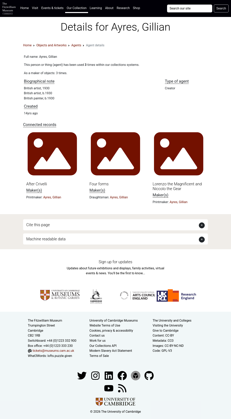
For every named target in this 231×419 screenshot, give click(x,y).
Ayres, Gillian (52, 197)
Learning (96, 8)
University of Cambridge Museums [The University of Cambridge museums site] (113, 320)
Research (123, 8)
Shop (136, 8)
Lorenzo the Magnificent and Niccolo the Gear (177, 186)
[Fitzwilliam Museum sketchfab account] (136, 375)
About (109, 8)
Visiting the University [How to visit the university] (168, 325)
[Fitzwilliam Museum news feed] (122, 388)
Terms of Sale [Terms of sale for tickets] (99, 356)
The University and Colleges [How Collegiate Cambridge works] (172, 320)
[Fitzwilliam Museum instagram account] (95, 375)
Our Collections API (103, 346)
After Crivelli (36, 184)
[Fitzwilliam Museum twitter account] (82, 375)
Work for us (97, 340)
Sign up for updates (115, 261)
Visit (35, 8)
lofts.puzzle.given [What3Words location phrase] (59, 356)
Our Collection (76, 8)
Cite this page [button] (38, 224)
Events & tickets (52, 8)
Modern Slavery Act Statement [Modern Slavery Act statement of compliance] (110, 351)
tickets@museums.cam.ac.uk (53, 351)
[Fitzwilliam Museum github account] (149, 375)
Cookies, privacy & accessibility (111, 330)
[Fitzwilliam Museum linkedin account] (122, 375)
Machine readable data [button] (46, 239)
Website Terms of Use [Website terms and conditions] (104, 325)
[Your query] (189, 8)
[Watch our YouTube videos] (109, 388)
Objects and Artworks (51, 45)
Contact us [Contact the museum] (97, 335)
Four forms (99, 184)
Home (25, 7)
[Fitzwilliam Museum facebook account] (109, 375)
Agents (76, 45)
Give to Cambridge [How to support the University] (165, 330)
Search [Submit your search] (221, 8)
